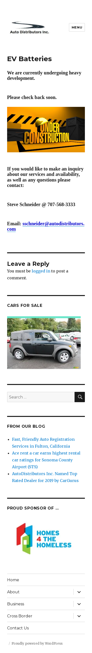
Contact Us (18, 628)
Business (15, 604)
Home (13, 580)
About (13, 592)
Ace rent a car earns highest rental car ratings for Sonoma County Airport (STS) (46, 460)
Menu (77, 27)
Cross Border (19, 616)
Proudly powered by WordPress (37, 643)
